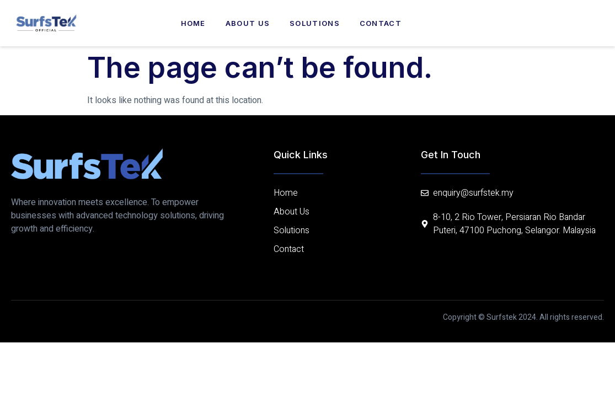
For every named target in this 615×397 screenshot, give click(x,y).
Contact (381, 23)
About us (248, 23)
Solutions (315, 23)
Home (193, 23)
